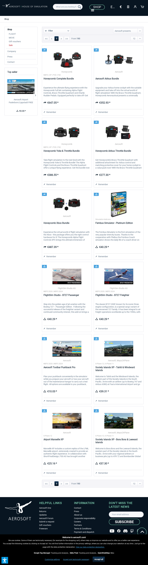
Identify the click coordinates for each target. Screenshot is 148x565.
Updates (43, 515)
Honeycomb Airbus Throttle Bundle (113, 151)
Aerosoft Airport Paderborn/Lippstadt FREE (21, 101)
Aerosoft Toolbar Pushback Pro (59, 367)
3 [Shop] (56, 38)
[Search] (79, 7)
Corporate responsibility (84, 518)
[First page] (46, 38)
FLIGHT (12, 34)
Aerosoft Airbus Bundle (107, 78)
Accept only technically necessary (76, 559)
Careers (77, 521)
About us (78, 515)
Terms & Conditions (82, 528)
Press (9, 56)
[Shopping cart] (142, 6)
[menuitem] (68, 7)
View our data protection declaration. (90, 547)
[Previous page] (52, 38)
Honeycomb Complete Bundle (59, 78)
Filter (49, 31)
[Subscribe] (124, 522)
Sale (11, 45)
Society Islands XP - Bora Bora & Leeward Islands (116, 441)
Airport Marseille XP (54, 439)
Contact (11, 62)
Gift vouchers (15, 41)
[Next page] (61, 38)
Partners (78, 525)
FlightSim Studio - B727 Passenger (61, 295)
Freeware (43, 528)
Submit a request (46, 521)
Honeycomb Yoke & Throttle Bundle (61, 151)
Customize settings (52, 559)
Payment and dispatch (84, 532)
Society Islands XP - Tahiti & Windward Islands (115, 369)
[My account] (135, 6)
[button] (4, 560)
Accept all (98, 559)
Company (11, 51)
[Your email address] (126, 514)
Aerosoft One (45, 508)
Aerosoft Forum (46, 518)
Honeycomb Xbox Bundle (56, 223)
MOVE (11, 38)
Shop (97, 7)
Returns (42, 511)
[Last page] (66, 38)
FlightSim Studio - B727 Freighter (112, 295)
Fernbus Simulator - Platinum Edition (114, 223)
